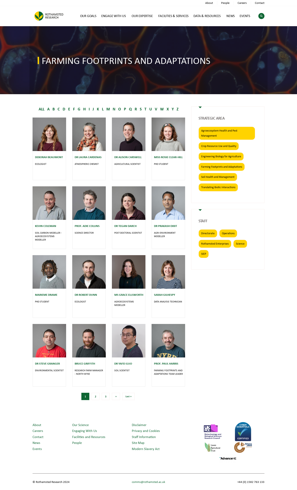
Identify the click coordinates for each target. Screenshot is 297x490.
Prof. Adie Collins (87, 226)
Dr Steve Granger (47, 363)
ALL (41, 109)
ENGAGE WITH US (113, 16)
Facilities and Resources (88, 437)
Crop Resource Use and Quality (218, 146)
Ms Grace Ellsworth (128, 294)
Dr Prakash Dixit (165, 226)
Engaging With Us (84, 431)
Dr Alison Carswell (128, 157)
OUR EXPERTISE (142, 16)
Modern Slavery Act (146, 449)
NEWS (230, 16)
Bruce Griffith (85, 363)
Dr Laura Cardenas (88, 157)
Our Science (80, 425)
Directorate (208, 233)
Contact (259, 2)
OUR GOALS (88, 16)
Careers (242, 2)
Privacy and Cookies (146, 431)
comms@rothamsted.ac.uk (148, 482)
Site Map (138, 443)
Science (240, 243)
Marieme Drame (46, 294)
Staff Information (144, 437)
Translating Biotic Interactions (218, 187)
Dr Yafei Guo (123, 363)
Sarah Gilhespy (164, 294)
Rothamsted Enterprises (215, 243)
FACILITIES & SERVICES (173, 16)
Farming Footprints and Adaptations (221, 166)
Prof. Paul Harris (166, 363)
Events (37, 449)
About (209, 2)
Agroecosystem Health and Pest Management (219, 133)
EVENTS (245, 16)
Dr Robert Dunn (86, 294)
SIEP (203, 253)
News (36, 443)
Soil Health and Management (218, 176)
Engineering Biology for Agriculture (221, 156)
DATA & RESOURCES (207, 16)
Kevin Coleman (45, 226)
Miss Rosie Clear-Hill (168, 157)
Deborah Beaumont (49, 157)
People (225, 2)
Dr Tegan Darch (125, 226)
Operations (228, 233)
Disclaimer (139, 425)
